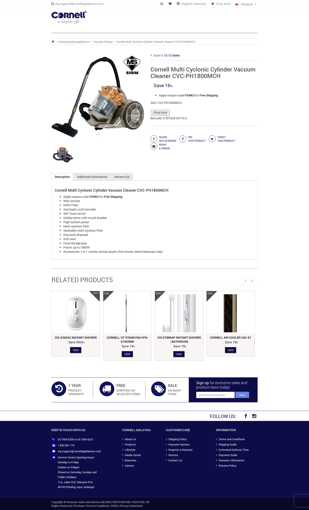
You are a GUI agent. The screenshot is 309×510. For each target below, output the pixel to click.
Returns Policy (227, 465)
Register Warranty (194, 4)
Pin (197, 139)
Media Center (133, 455)
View (76, 350)
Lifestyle (130, 450)
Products (130, 444)
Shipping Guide (228, 444)
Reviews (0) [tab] (122, 177)
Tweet (226, 139)
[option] (75, 324)
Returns (173, 455)
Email (164, 146)
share (167, 139)
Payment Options (179, 444)
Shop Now (223, 4)
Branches (130, 460)
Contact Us (175, 460)
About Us (130, 439)
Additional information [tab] (92, 177)
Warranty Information (231, 460)
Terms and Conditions (232, 439)
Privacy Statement (131, 506)
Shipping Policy (177, 439)
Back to (165, 55)
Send (242, 395)
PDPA (114, 506)
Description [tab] (62, 177)
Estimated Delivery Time (234, 450)
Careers (129, 465)
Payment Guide (228, 455)
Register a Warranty (180, 450)
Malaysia (246, 4)
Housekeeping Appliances (74, 41)
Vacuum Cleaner (103, 41)
